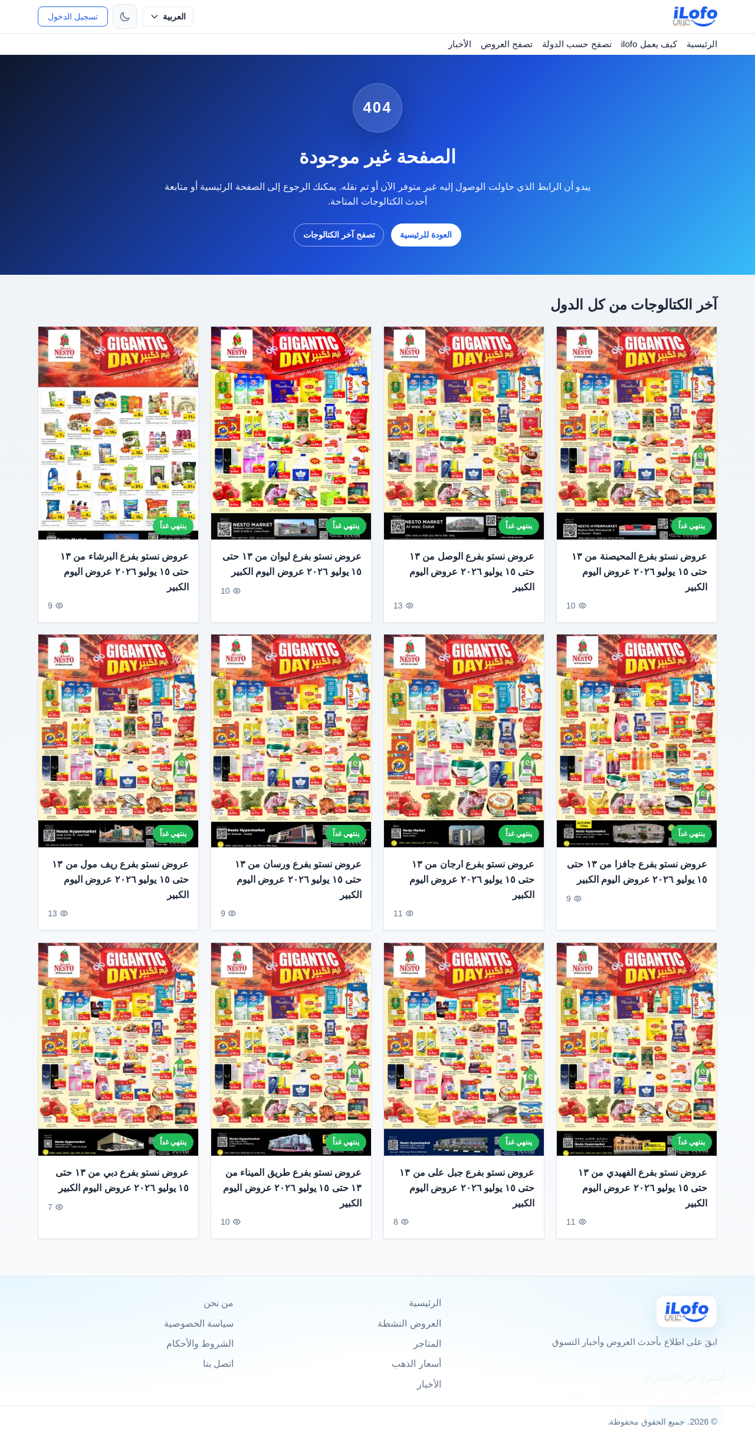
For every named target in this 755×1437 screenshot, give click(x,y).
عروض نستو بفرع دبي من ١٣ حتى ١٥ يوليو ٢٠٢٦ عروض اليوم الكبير (122, 1189)
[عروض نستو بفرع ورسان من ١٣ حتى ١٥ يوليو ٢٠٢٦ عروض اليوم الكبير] (291, 750)
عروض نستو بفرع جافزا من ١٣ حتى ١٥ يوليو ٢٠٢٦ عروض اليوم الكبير (637, 881)
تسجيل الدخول (73, 16)
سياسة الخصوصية (199, 1323)
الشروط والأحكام (200, 1344)
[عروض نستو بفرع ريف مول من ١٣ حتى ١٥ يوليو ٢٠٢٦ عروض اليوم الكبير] (118, 750)
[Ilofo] (686, 1311)
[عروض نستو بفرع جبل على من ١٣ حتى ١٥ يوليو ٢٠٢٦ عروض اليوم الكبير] (464, 1058)
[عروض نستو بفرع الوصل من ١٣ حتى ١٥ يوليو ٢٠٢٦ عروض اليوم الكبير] (464, 433)
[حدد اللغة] (167, 16)
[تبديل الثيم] (125, 16)
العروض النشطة (409, 1323)
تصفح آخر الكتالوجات (339, 234)
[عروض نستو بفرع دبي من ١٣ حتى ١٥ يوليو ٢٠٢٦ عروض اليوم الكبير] (118, 1058)
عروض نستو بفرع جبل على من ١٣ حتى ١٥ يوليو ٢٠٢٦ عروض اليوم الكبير (466, 1197)
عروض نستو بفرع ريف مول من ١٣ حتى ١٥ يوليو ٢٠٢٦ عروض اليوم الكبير (120, 889)
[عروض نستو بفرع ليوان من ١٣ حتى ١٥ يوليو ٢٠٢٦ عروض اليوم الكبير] (291, 433)
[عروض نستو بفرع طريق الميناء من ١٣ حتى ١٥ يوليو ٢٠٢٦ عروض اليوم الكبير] (291, 1058)
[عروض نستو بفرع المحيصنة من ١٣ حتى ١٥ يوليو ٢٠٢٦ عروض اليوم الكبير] (637, 433)
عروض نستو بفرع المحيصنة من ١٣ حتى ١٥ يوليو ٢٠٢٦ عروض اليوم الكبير (639, 571)
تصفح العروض (507, 44)
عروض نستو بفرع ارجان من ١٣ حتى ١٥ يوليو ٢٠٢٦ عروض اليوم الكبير (471, 889)
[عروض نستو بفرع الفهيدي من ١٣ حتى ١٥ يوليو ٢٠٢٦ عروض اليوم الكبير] (637, 1058)
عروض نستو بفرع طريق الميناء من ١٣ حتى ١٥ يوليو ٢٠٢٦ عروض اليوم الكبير (292, 1197)
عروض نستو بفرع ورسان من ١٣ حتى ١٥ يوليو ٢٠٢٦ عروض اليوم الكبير (298, 889)
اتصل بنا (218, 1364)
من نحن (218, 1303)
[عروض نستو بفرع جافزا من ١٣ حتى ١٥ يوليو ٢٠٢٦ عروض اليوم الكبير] (637, 750)
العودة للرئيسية (426, 234)
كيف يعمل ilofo (649, 44)
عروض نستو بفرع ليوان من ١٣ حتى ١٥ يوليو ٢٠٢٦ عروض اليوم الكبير (292, 564)
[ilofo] (695, 16)
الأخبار (459, 44)
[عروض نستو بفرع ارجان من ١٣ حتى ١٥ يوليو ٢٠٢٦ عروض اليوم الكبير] (464, 750)
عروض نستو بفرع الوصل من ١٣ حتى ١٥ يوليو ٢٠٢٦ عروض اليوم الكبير (471, 571)
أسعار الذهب (416, 1364)
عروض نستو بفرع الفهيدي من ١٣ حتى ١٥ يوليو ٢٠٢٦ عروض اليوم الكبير (642, 1197)
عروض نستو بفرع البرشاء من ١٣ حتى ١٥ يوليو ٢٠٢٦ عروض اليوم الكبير (124, 571)
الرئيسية (702, 44)
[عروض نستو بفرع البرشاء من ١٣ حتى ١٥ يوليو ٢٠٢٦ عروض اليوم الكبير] (118, 433)
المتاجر (427, 1344)
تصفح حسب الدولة (576, 44)
